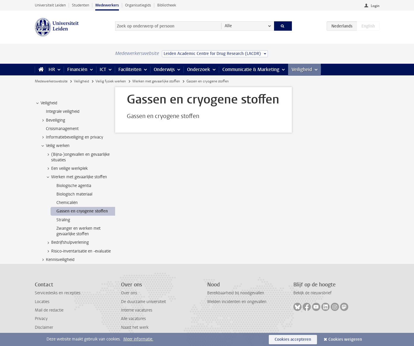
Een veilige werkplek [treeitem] (67, 169)
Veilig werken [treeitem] (55, 146)
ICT (103, 69)
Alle (228, 26)
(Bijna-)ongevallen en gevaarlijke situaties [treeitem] (78, 157)
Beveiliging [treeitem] (52, 120)
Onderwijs (164, 69)
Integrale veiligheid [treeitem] (62, 111)
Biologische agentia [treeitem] (73, 185)
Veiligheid (302, 69)
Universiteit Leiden (50, 5)
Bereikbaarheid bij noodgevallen (235, 293)
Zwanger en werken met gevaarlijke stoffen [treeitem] (78, 231)
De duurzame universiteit (143, 302)
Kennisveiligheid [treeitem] (57, 260)
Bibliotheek (166, 5)
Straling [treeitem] (63, 220)
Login (375, 6)
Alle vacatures (133, 318)
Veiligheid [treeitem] (46, 103)
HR (51, 69)
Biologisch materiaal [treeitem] (74, 194)
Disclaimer (44, 327)
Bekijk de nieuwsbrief (312, 293)
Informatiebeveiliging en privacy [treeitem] (71, 137)
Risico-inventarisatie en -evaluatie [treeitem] (78, 251)
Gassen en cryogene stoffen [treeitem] (82, 211)
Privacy (41, 318)
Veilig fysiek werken (111, 81)
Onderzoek (198, 69)
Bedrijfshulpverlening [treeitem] (67, 242)
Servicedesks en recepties (57, 293)
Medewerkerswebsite (51, 81)
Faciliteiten (129, 69)
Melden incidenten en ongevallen (236, 302)
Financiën (77, 69)
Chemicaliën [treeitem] (67, 202)
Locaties (42, 302)
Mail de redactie (49, 310)
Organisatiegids (138, 5)
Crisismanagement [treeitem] (62, 129)
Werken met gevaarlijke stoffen (156, 81)
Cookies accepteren (293, 339)
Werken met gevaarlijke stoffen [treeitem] (76, 177)
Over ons (129, 293)
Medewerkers (107, 5)
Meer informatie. (138, 339)
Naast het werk (134, 327)
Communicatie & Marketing (250, 69)
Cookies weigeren (345, 339)
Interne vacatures (136, 310)
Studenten (80, 5)
